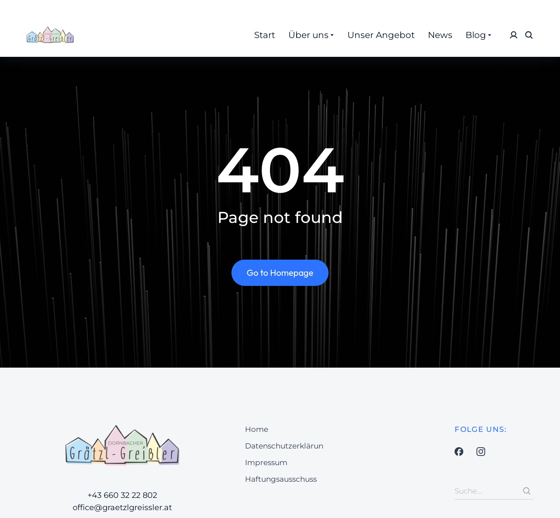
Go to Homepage (280, 272)
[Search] (526, 490)
